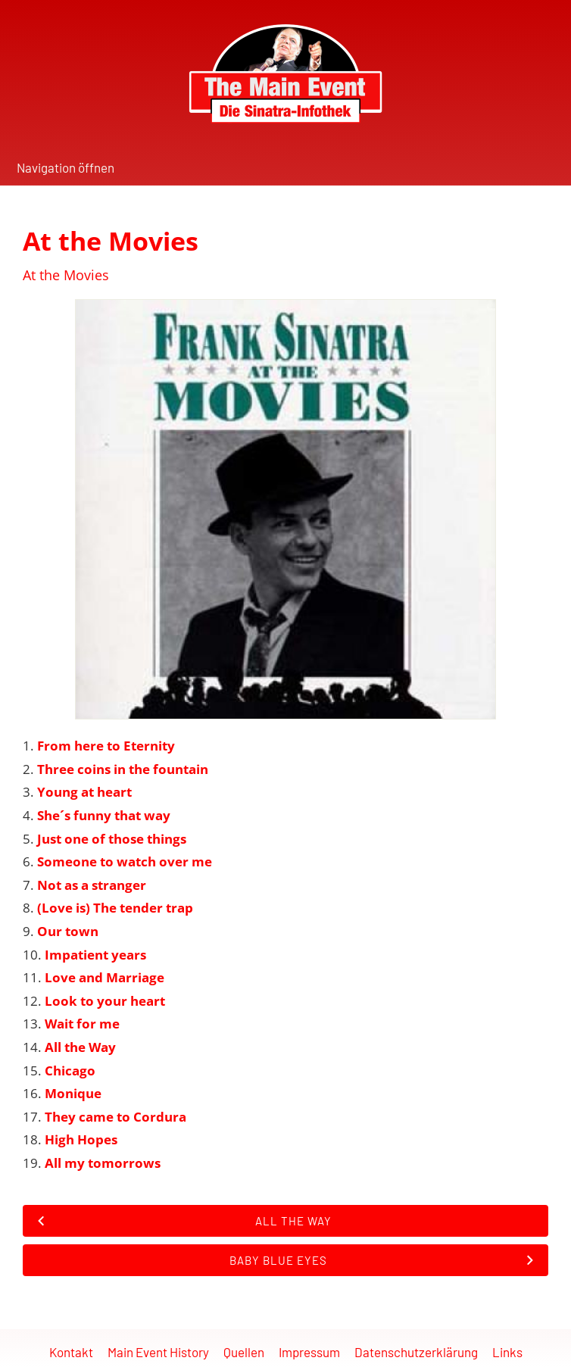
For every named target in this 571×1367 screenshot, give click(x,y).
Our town (67, 931)
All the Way (80, 1047)
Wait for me (82, 1023)
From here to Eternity (106, 745)
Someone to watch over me (124, 861)
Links (507, 1351)
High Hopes (81, 1139)
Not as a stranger (91, 885)
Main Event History (158, 1351)
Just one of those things (111, 838)
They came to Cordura (115, 1116)
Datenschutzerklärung (416, 1351)
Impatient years (95, 954)
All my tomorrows (103, 1163)
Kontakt (71, 1351)
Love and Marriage (104, 977)
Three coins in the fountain (122, 769)
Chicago (70, 1070)
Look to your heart (105, 1001)
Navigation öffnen (65, 167)
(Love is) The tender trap (115, 907)
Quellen (243, 1351)
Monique (73, 1093)
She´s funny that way (103, 815)
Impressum (309, 1351)
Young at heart (84, 792)
